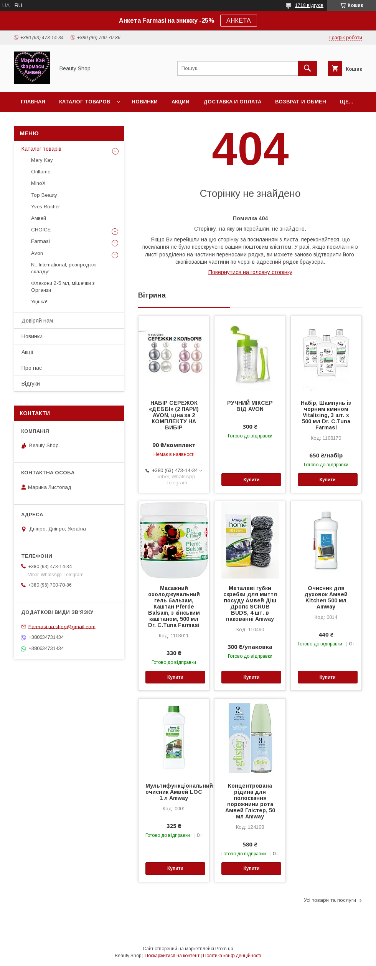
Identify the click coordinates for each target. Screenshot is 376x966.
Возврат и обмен (300, 102)
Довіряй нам (37, 321)
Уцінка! (39, 301)
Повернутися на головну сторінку (250, 272)
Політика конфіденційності (232, 955)
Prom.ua (224, 948)
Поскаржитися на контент (172, 955)
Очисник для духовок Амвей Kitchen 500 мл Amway (326, 597)
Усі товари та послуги (330, 900)
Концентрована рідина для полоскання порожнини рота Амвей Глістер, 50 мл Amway (250, 801)
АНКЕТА (238, 20)
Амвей (38, 218)
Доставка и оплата (232, 102)
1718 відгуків (309, 5)
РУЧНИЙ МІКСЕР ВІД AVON (250, 406)
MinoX (38, 183)
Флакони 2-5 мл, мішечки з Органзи (63, 286)
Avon (37, 253)
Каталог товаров (84, 102)
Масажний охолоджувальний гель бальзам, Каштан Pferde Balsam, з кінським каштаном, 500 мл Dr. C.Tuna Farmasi (174, 606)
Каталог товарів (41, 149)
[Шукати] (307, 68)
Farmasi (40, 241)
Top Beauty (44, 195)
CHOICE (41, 230)
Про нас (31, 368)
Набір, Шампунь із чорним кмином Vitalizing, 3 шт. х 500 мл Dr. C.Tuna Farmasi (326, 415)
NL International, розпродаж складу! (63, 268)
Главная (33, 102)
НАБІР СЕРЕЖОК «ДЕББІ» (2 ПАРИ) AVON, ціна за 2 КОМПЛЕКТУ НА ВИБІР (174, 415)
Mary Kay (42, 160)
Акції (27, 352)
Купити (251, 479)
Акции (181, 102)
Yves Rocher (45, 206)
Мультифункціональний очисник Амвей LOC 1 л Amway (173, 792)
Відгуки (30, 384)
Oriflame (40, 172)
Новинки (145, 102)
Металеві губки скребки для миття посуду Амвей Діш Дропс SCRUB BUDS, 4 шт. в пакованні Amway (250, 603)
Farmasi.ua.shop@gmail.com (62, 626)
